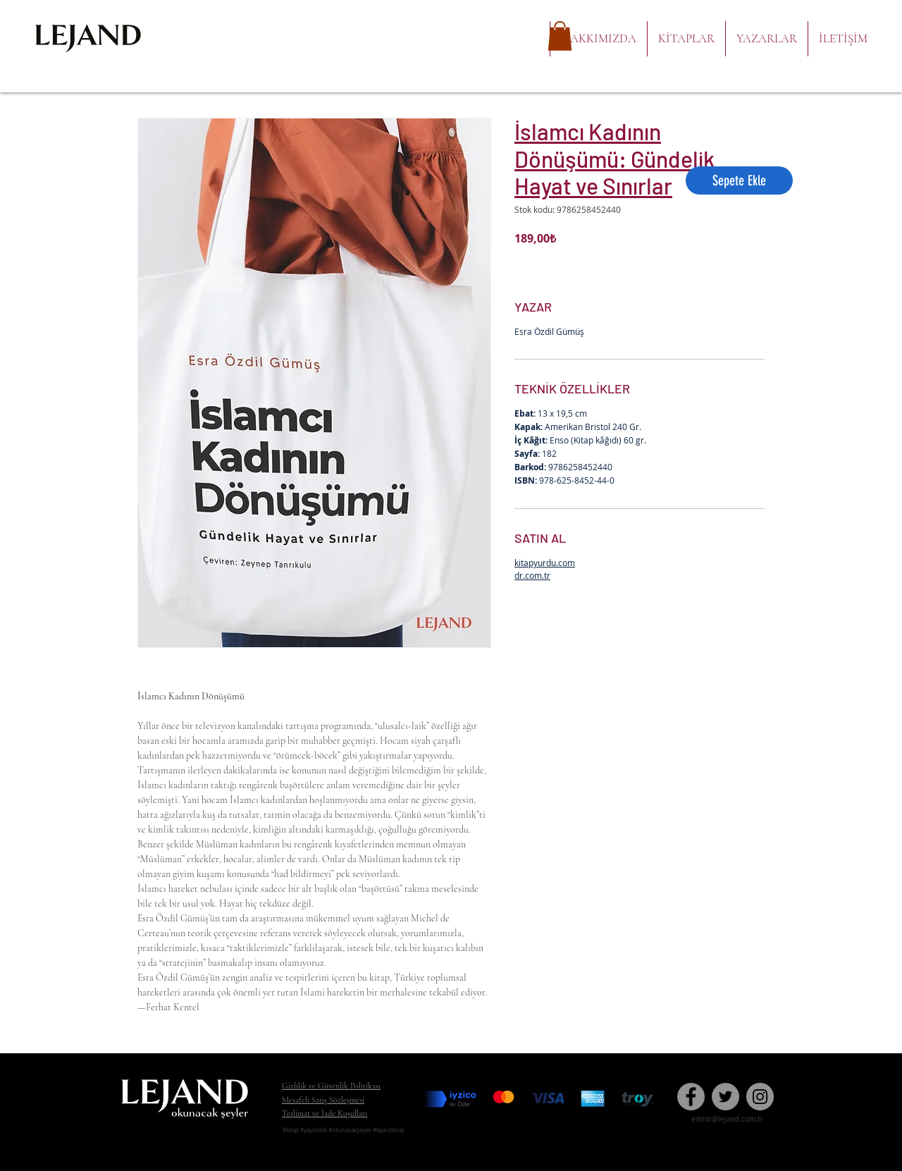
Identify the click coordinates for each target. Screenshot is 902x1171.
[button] (560, 36)
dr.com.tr (532, 575)
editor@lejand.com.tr (727, 1119)
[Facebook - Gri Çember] (691, 1096)
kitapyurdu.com (544, 562)
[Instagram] (760, 1096)
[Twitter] (725, 1096)
